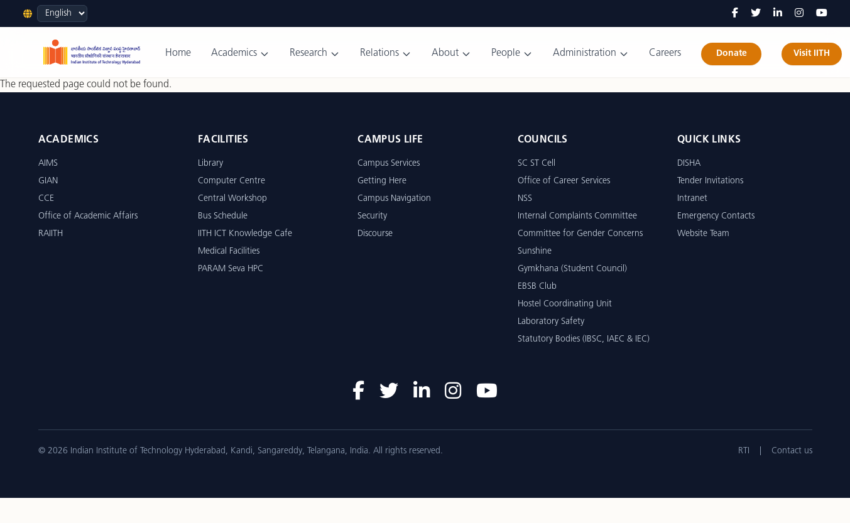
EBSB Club (537, 286)
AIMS (48, 163)
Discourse (375, 234)
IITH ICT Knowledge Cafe (245, 234)
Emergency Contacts (716, 216)
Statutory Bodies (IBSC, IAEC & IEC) (584, 339)
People (512, 53)
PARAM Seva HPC (230, 269)
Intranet (692, 198)
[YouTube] (821, 13)
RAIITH (50, 234)
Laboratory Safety (551, 321)
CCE (46, 198)
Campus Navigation (394, 198)
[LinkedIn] (777, 13)
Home (178, 53)
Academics (240, 53)
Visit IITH (811, 53)
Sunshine (535, 251)
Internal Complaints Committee (577, 216)
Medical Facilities (228, 251)
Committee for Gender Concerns (580, 234)
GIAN (48, 181)
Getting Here (381, 181)
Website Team (703, 234)
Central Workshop (232, 198)
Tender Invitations (710, 181)
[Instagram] (799, 13)
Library (210, 163)
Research (315, 53)
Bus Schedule (223, 216)
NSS (525, 198)
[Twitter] (756, 13)
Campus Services (388, 163)
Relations (385, 53)
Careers (665, 53)
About (451, 53)
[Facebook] (735, 13)
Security (372, 216)
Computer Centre (231, 181)
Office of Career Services (564, 181)
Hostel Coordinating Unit (565, 304)
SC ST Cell (536, 163)
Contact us (791, 451)
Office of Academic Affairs (88, 216)
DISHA (688, 163)
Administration (591, 53)
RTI (743, 451)
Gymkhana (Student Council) (572, 269)
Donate (731, 53)
